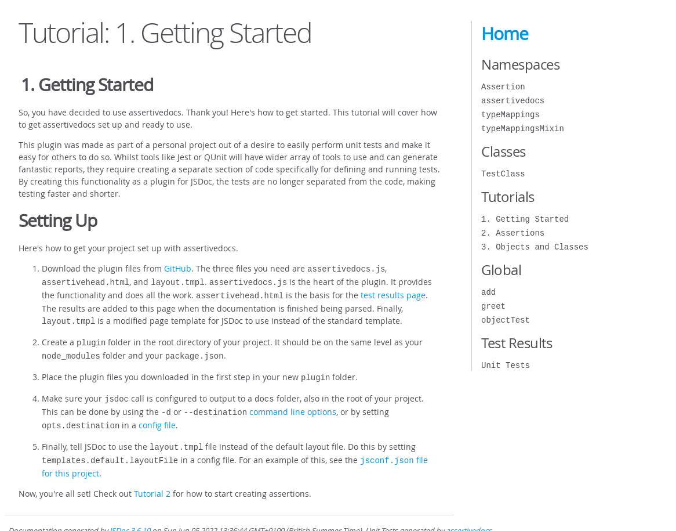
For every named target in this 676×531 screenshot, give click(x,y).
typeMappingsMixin (522, 128)
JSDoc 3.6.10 (130, 517)
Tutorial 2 (152, 479)
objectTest (505, 320)
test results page (393, 292)
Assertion (503, 86)
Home (504, 33)
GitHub (177, 268)
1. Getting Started (525, 219)
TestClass (503, 173)
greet (493, 306)
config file (157, 414)
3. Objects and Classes (534, 246)
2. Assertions (512, 233)
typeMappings (510, 114)
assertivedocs (512, 100)
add (488, 292)
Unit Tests (505, 365)
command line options (292, 402)
